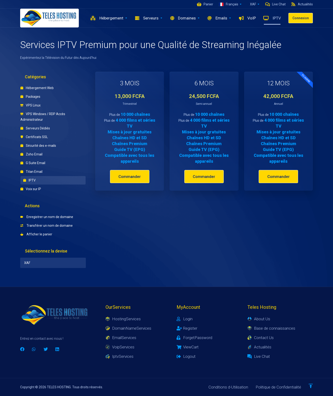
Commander (129, 176)
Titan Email (31, 171)
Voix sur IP (30, 189)
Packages (30, 96)
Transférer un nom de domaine (46, 225)
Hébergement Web (37, 88)
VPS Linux (30, 105)
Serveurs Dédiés (35, 128)
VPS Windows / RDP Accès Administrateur (42, 116)
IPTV (29, 180)
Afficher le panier (36, 234)
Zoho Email (31, 154)
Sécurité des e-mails (38, 145)
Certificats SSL (34, 137)
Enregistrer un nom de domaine (46, 217)
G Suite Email (32, 163)
